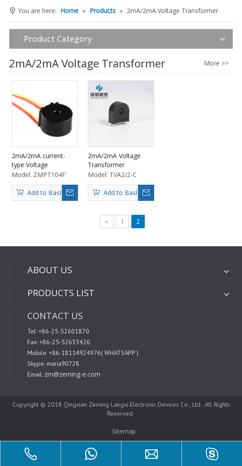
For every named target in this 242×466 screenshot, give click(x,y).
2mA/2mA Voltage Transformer (114, 160)
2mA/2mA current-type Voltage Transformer (38, 160)
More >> (216, 63)
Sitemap (123, 431)
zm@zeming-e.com (72, 374)
